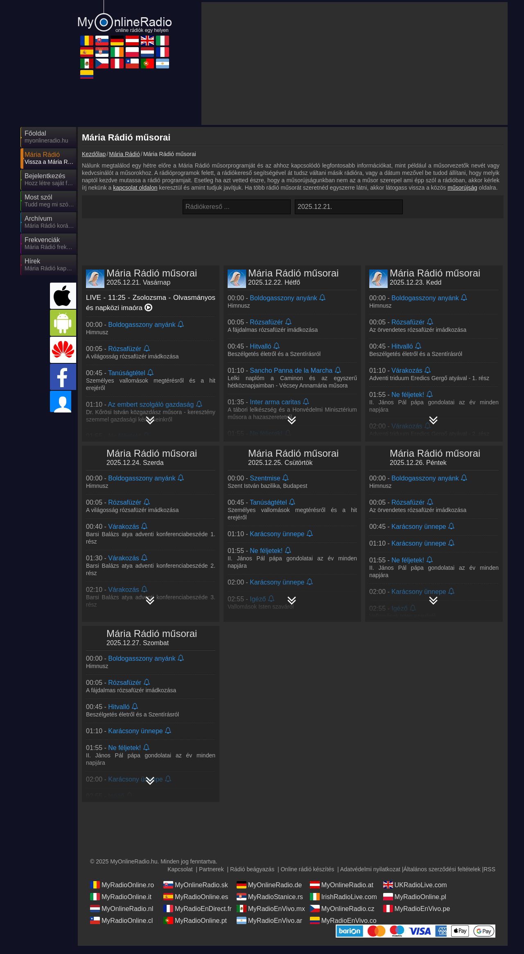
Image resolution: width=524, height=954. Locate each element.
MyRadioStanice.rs (270, 896)
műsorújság (462, 187)
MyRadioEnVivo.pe (416, 908)
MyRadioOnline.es (195, 896)
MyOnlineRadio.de (269, 884)
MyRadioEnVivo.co (343, 920)
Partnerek (211, 869)
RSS (489, 869)
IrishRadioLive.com (343, 896)
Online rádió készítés (307, 869)
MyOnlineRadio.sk (195, 884)
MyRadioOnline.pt (195, 920)
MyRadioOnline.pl (414, 896)
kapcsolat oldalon (135, 187)
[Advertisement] (355, 63)
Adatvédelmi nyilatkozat (370, 869)
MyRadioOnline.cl (121, 920)
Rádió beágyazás (252, 869)
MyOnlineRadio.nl (121, 908)
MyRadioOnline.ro (122, 884)
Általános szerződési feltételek (441, 869)
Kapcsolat (179, 869)
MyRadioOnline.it (120, 896)
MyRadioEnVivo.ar (269, 920)
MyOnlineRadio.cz (342, 908)
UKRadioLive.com (415, 884)
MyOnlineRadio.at (341, 884)
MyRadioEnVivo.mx (271, 908)
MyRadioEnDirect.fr (197, 908)
